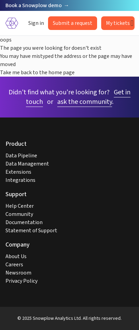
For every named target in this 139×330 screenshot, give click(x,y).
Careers (14, 264)
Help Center (19, 206)
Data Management (27, 164)
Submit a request (72, 23)
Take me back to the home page (37, 72)
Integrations (20, 180)
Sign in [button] (36, 23)
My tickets (118, 23)
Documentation (24, 222)
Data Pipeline (21, 155)
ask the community (84, 102)
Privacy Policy (21, 281)
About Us (16, 256)
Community (19, 214)
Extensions (18, 172)
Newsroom (18, 273)
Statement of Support (31, 230)
